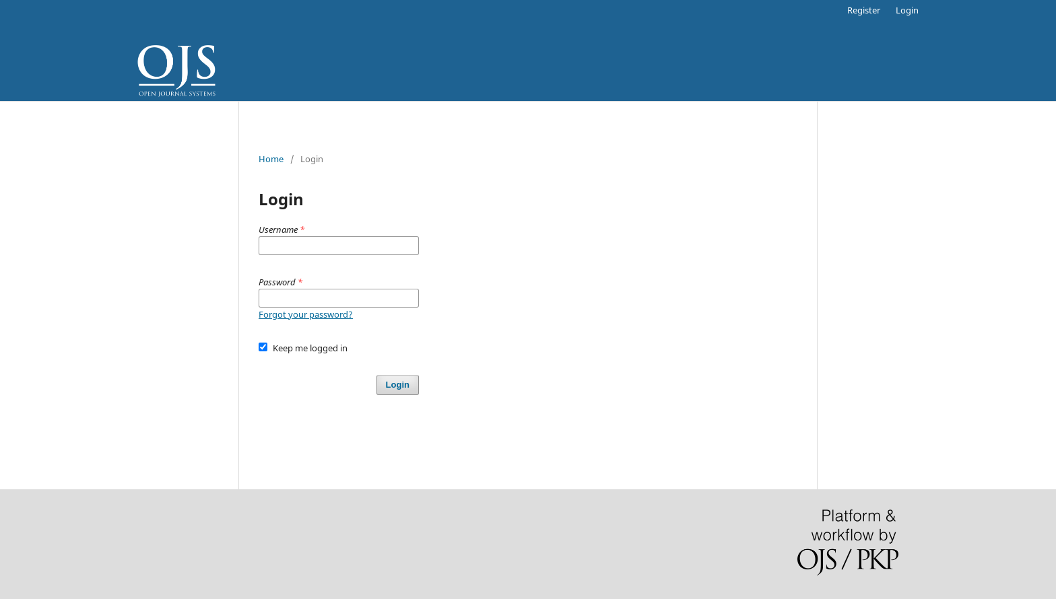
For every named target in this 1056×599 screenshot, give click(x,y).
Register (863, 10)
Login (907, 10)
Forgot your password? (306, 314)
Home (271, 159)
